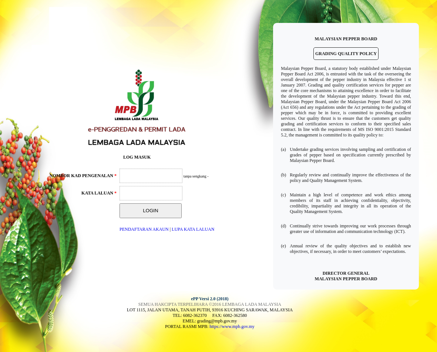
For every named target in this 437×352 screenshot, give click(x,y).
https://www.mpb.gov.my (231, 326)
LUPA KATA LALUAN (193, 229)
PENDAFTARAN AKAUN (144, 229)
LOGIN (150, 210)
